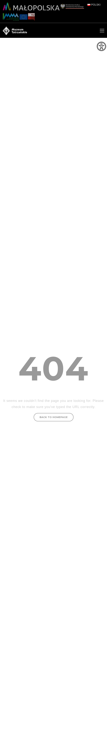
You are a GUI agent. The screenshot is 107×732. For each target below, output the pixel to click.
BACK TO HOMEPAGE (54, 417)
